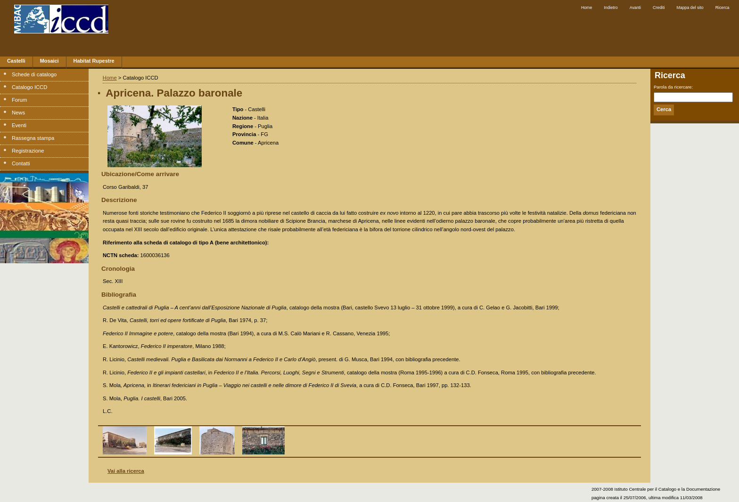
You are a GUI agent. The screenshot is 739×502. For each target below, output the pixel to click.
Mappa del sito (689, 7)
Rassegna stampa (33, 138)
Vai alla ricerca (125, 471)
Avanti (635, 7)
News (18, 112)
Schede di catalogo (34, 74)
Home (586, 7)
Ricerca (722, 7)
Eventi (19, 125)
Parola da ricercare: (673, 86)
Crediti (659, 7)
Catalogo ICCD (29, 87)
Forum (19, 100)
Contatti (21, 163)
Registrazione (28, 151)
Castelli (16, 61)
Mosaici (49, 61)
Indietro (610, 7)
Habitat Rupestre (94, 61)
